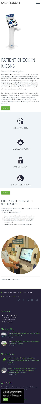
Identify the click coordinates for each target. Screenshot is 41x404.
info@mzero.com (9, 319)
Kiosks (5, 292)
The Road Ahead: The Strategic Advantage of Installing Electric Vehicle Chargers (24, 334)
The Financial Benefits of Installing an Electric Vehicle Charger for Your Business (23, 343)
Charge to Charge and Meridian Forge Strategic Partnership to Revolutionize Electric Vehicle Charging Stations (23, 360)
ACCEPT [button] (5, 399)
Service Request (27, 292)
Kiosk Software (14, 292)
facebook (23, 300)
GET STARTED (6, 108)
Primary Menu (38, 3)
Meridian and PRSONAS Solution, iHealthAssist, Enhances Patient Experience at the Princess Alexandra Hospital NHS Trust (22, 371)
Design (18, 296)
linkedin (28, 300)
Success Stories (7, 296)
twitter (19, 300)
